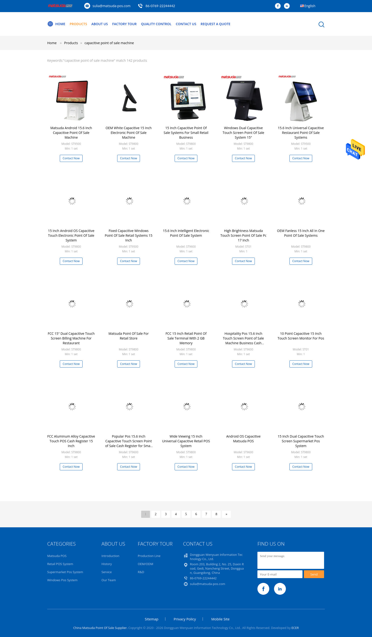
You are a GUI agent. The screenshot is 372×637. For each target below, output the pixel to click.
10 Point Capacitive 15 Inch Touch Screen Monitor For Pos (301, 335)
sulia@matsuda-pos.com (111, 6)
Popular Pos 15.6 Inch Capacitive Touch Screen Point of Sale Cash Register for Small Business (128, 443)
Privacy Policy (185, 619)
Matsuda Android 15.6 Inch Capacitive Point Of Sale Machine (71, 133)
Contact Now (71, 158)
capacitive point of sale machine (109, 43)
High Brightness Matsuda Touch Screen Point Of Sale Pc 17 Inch (243, 235)
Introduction (110, 556)
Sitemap (151, 619)
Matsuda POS (56, 556)
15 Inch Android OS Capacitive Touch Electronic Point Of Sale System (71, 235)
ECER (295, 628)
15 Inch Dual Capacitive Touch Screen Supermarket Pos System (301, 441)
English (309, 6)
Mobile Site (220, 619)
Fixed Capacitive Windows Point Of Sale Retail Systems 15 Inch (129, 235)
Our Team (109, 580)
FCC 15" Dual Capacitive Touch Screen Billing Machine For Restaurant (71, 338)
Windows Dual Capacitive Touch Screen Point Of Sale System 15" (243, 133)
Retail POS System (60, 564)
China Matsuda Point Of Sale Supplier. (100, 628)
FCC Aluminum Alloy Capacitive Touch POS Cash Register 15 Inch (71, 441)
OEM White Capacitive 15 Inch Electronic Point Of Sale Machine (129, 133)
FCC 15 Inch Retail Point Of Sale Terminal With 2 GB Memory (186, 338)
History (107, 564)
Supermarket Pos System (65, 572)
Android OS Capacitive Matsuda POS (243, 438)
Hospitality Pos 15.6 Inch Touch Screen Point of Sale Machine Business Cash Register (243, 340)
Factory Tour (124, 24)
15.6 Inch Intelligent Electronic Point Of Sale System (186, 233)
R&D (141, 572)
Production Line (149, 556)
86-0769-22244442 (160, 6)
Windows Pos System (62, 580)
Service (107, 572)
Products (78, 24)
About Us (100, 24)
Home (56, 24)
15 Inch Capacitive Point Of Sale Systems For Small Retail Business (186, 133)
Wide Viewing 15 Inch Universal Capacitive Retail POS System (186, 441)
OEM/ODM (145, 564)
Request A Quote (216, 24)
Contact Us (187, 24)
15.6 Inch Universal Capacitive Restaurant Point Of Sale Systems (301, 133)
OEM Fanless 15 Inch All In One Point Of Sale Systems (301, 233)
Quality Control (157, 24)
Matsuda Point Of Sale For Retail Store (128, 335)
